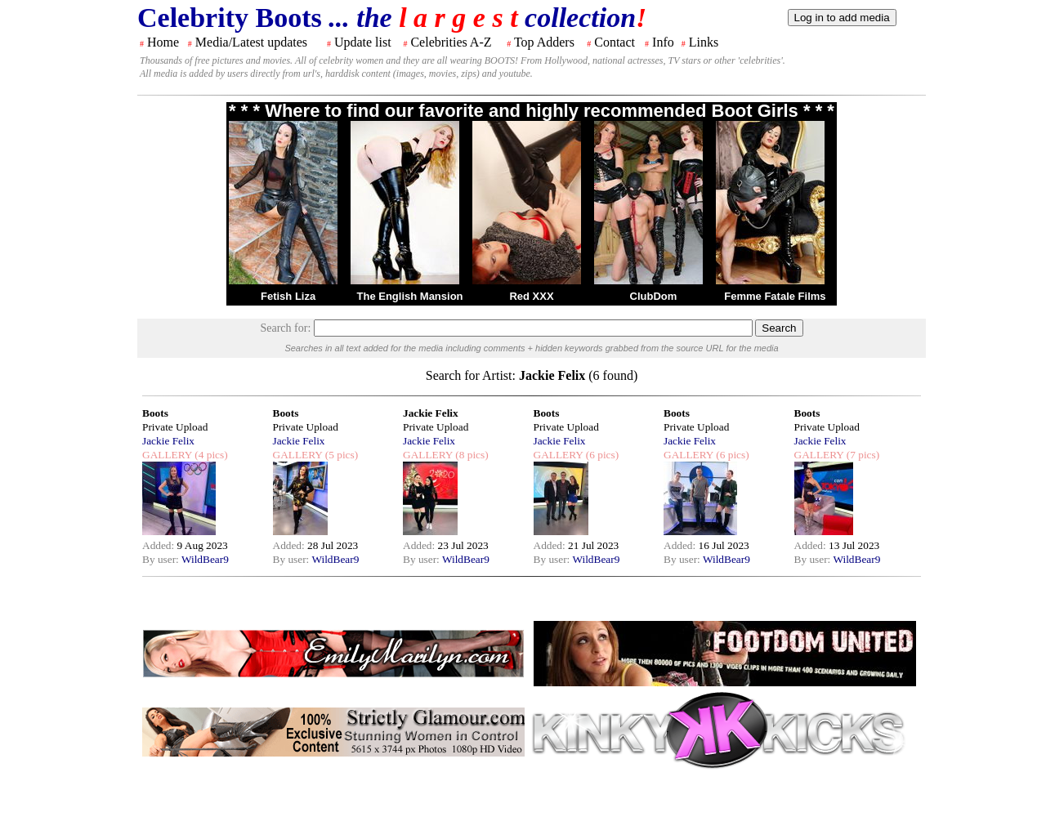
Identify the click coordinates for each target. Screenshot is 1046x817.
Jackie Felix (168, 441)
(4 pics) (210, 455)
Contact (614, 42)
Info (663, 42)
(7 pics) (861, 455)
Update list (362, 42)
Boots (155, 413)
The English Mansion (410, 296)
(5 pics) (340, 455)
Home (163, 42)
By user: (161, 559)
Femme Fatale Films (774, 296)
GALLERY (167, 455)
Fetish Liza (288, 296)
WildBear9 (205, 559)
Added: (159, 545)
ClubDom (653, 296)
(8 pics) (471, 455)
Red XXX (531, 296)
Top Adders (544, 42)
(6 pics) (601, 455)
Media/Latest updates (251, 42)
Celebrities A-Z (450, 42)
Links (703, 42)
